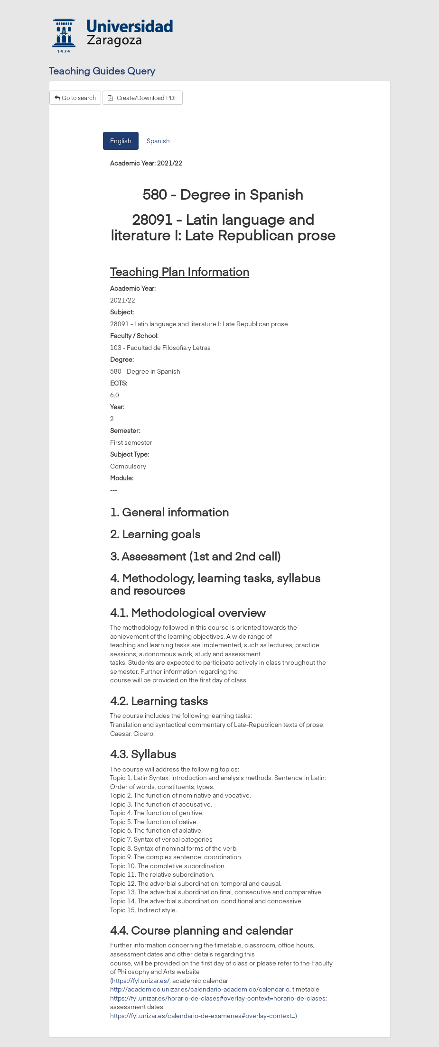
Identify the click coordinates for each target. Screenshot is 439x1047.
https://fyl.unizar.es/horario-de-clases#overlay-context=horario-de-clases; (218, 998)
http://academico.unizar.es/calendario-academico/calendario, (200, 989)
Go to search (75, 97)
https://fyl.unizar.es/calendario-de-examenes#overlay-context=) (203, 1015)
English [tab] (120, 141)
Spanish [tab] (158, 141)
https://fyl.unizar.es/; (141, 980)
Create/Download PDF (142, 97)
